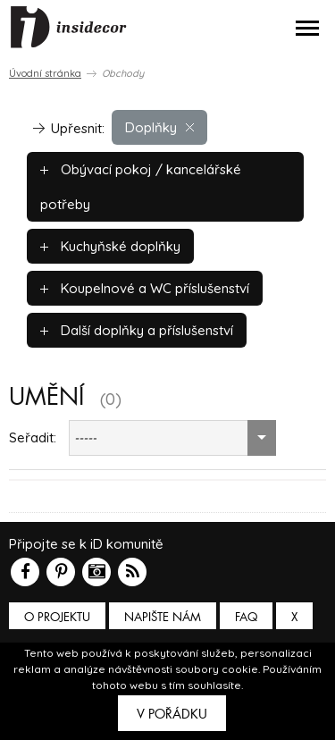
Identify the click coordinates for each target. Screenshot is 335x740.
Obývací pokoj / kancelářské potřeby (140, 187)
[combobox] (172, 438)
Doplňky (159, 127)
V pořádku (172, 714)
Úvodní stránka (45, 73)
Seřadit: (32, 437)
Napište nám (162, 617)
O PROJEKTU (57, 617)
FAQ (246, 617)
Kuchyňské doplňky (110, 246)
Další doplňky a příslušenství (136, 330)
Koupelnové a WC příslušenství (144, 288)
